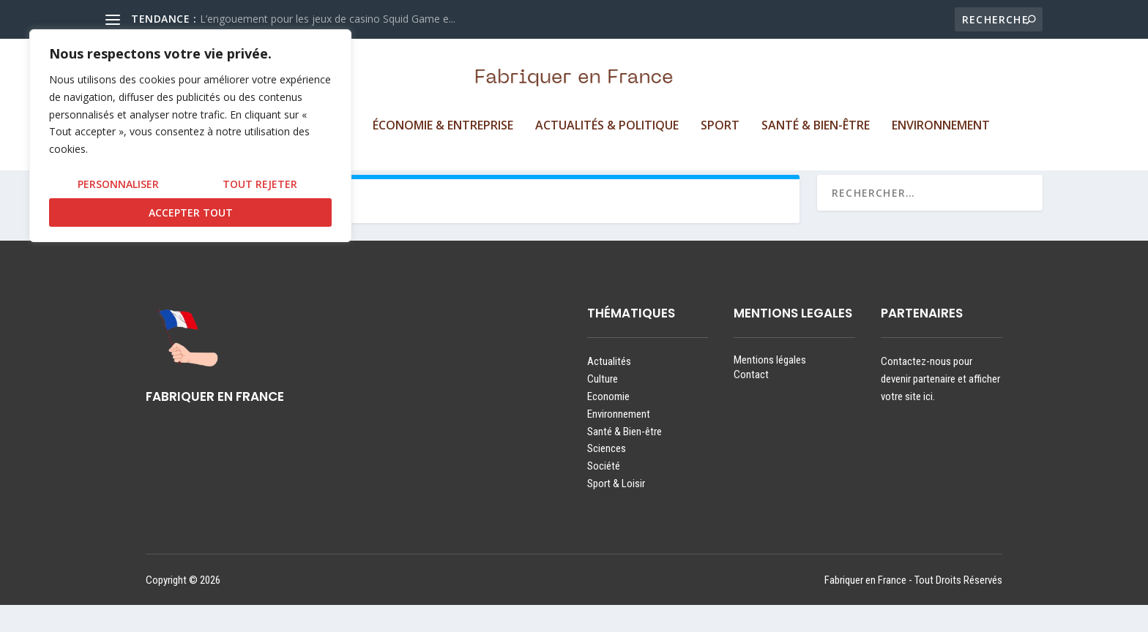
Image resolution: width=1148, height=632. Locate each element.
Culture (602, 406)
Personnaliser (118, 184)
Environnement (941, 128)
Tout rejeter (260, 184)
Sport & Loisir (616, 510)
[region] (190, 135)
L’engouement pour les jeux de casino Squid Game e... (327, 19)
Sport (720, 128)
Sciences (606, 476)
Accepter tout (191, 212)
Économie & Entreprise (443, 128)
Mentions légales (770, 387)
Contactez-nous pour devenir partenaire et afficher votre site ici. (940, 407)
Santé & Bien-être (815, 128)
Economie (608, 423)
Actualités (609, 389)
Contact (751, 401)
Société (603, 493)
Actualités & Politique (607, 128)
